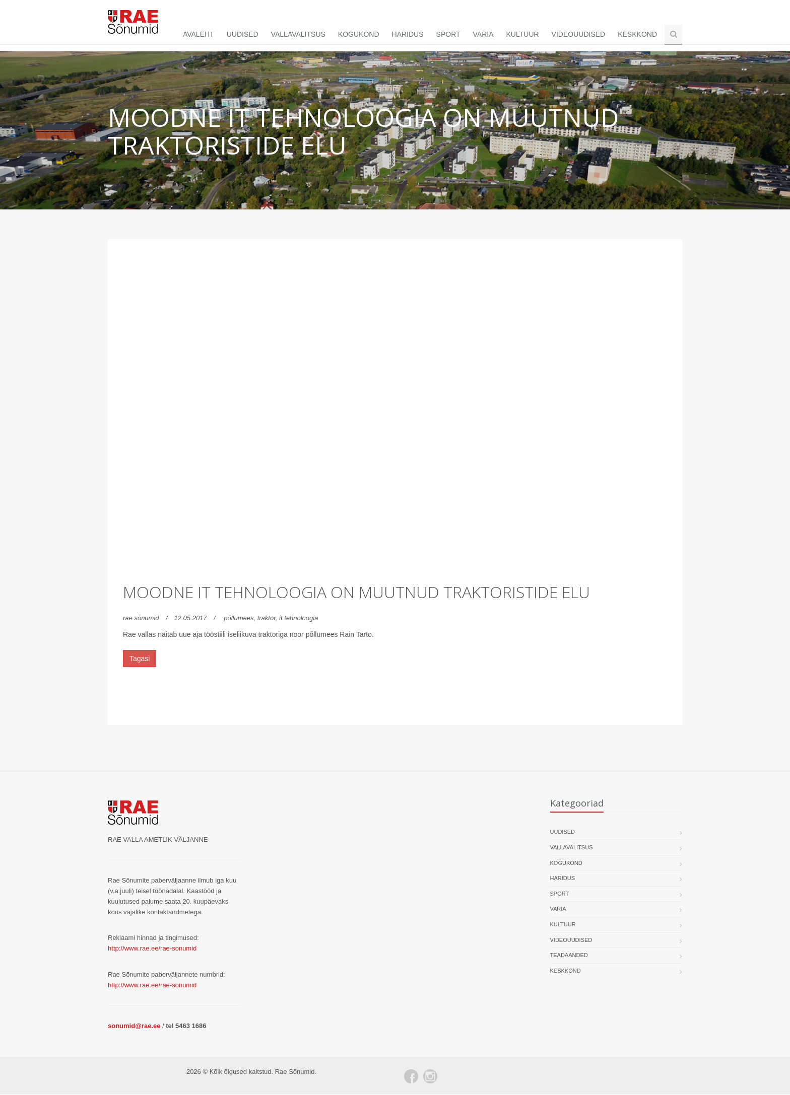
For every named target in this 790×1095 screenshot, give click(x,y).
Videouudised (579, 34)
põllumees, (240, 618)
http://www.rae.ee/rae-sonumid (152, 949)
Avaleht (198, 34)
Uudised (242, 34)
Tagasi (139, 659)
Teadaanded (569, 956)
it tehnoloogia (298, 618)
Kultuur (522, 34)
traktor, (268, 618)
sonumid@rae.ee (134, 1026)
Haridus (408, 34)
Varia (483, 34)
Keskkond (637, 34)
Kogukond (358, 34)
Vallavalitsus (298, 34)
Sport (448, 34)
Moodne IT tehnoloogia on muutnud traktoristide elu (356, 592)
